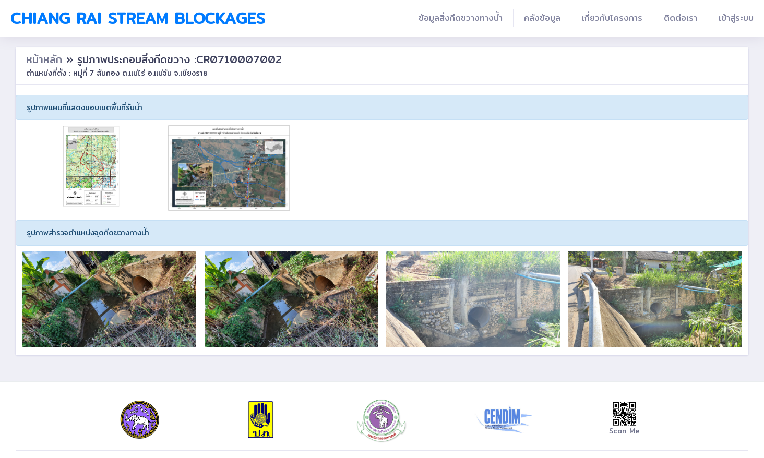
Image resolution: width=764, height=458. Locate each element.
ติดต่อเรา (680, 18)
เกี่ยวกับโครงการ (612, 18)
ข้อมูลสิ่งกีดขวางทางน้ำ (461, 18)
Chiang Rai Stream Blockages (137, 18)
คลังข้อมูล (542, 18)
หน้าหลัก (46, 59)
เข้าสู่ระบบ (736, 18)
